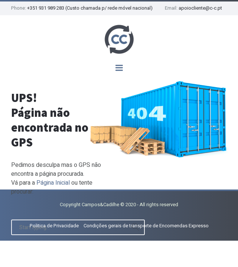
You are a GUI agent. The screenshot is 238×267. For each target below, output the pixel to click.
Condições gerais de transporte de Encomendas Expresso (146, 225)
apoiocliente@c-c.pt (200, 7)
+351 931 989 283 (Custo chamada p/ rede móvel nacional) (90, 7)
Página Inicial (53, 182)
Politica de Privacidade (54, 225)
